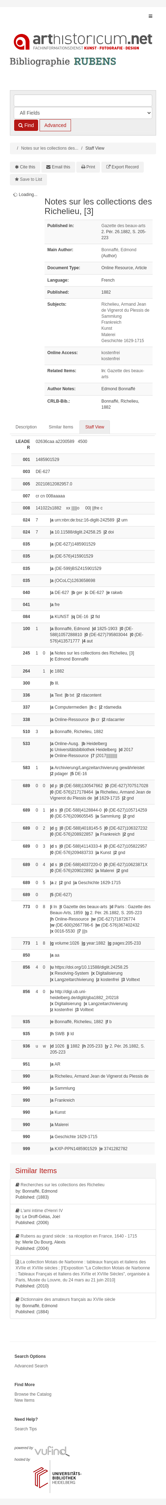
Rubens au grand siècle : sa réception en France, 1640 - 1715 (78, 1236)
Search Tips (25, 1428)
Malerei (108, 334)
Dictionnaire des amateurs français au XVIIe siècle (67, 1299)
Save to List (31, 179)
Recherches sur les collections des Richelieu (62, 1184)
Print (91, 167)
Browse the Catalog (33, 1394)
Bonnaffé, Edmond (118, 249)
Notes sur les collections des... (49, 148)
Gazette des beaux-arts (123, 225)
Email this (61, 167)
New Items (24, 1400)
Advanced (55, 125)
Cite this (27, 167)
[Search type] (83, 113)
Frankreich (111, 322)
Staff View (94, 427)
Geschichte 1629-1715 (122, 340)
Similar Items (61, 427)
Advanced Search (31, 1365)
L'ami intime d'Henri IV (41, 1210)
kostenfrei (110, 352)
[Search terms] (83, 100)
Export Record (125, 167)
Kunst (106, 328)
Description (26, 427)
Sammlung (111, 316)
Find (26, 125)
